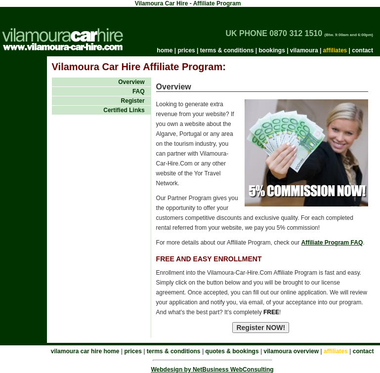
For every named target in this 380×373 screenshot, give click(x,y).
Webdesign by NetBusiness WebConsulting (212, 369)
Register (133, 100)
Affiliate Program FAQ (332, 242)
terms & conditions (227, 50)
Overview (131, 82)
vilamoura (304, 50)
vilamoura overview (291, 351)
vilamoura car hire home (85, 351)
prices (186, 50)
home (164, 50)
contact (362, 50)
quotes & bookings (232, 351)
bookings (271, 50)
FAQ (138, 91)
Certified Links (123, 110)
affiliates (335, 50)
